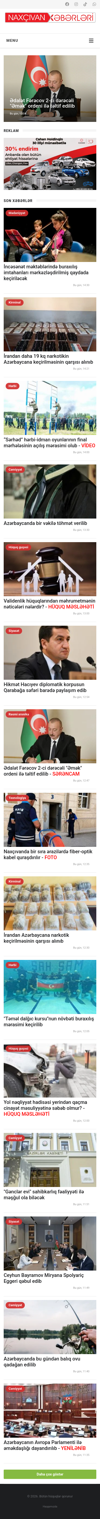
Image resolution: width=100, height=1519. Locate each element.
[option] (50, 88)
